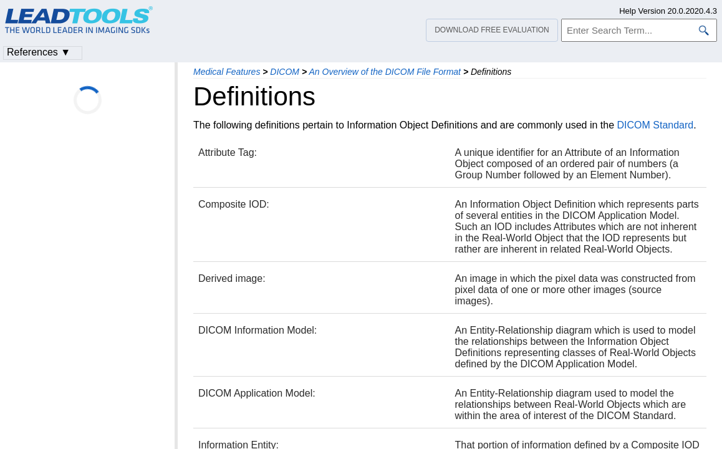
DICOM (284, 72)
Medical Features (226, 72)
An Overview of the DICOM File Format (385, 72)
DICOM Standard (655, 125)
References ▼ (38, 52)
